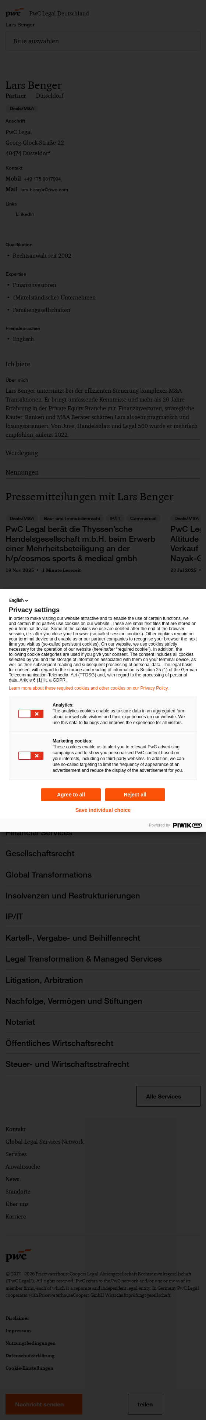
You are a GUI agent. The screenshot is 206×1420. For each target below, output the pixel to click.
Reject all (135, 795)
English (19, 600)
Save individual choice (103, 810)
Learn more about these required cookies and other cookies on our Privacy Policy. (89, 688)
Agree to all (71, 795)
